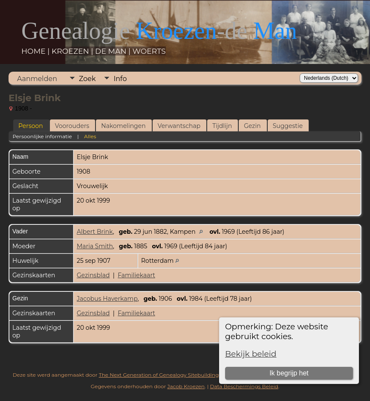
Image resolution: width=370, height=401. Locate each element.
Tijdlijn (222, 126)
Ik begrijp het (289, 373)
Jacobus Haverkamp (107, 298)
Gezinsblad (93, 275)
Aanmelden (37, 79)
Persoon (30, 126)
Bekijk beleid (251, 354)
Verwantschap (179, 126)
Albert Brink (95, 231)
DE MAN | (114, 50)
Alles (90, 136)
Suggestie (288, 126)
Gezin (252, 126)
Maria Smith (95, 246)
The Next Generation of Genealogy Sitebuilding (159, 375)
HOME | (36, 50)
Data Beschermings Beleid (244, 386)
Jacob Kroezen (186, 386)
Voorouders (72, 126)
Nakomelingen (123, 126)
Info (120, 79)
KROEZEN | (73, 50)
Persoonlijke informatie (42, 136)
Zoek (87, 79)
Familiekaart (136, 275)
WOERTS (149, 50)
